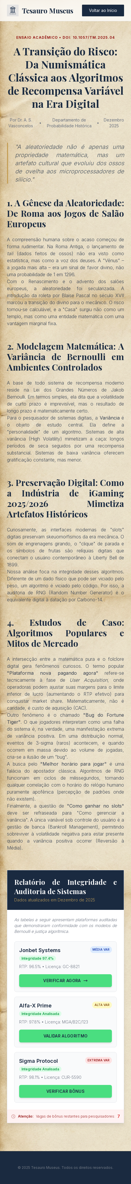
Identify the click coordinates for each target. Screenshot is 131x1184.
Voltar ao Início (103, 10)
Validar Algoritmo (65, 1035)
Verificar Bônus (65, 1091)
